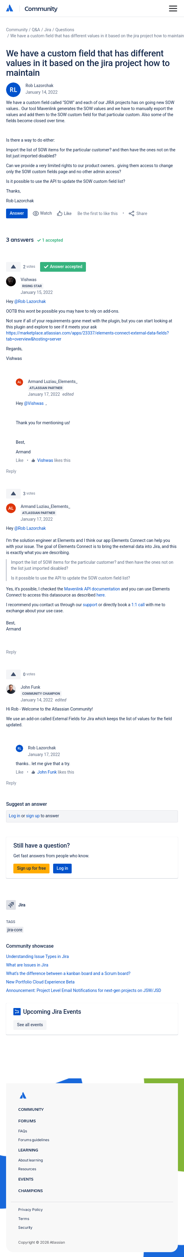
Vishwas (28, 279)
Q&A (36, 29)
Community (41, 8)
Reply (11, 471)
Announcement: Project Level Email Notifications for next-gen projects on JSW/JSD (83, 990)
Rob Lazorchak (39, 85)
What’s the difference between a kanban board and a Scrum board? (68, 973)
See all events (30, 1024)
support (90, 604)
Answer (17, 213)
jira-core (14, 929)
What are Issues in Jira (27, 965)
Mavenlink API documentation (92, 588)
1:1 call (138, 604)
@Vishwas (34, 403)
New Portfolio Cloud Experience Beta (40, 982)
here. (101, 595)
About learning (30, 1160)
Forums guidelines (33, 1140)
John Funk (30, 687)
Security (25, 1227)
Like (19, 460)
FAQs (22, 1131)
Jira (47, 29)
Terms (23, 1218)
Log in (14, 815)
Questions (64, 29)
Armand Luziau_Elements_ (52, 381)
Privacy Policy (30, 1209)
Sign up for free (31, 868)
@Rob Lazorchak (30, 301)
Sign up (33, 815)
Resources (27, 1169)
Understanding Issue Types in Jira (37, 956)
